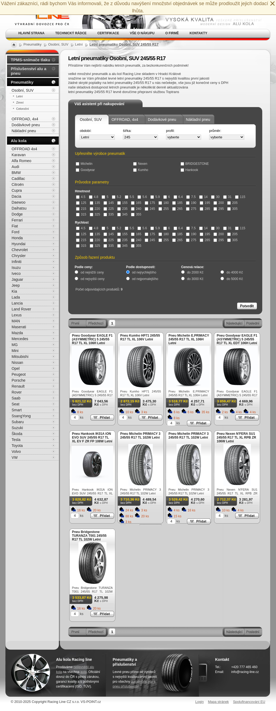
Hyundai (18, 244)
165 (136, 203)
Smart (17, 410)
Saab (16, 398)
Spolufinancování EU (249, 702)
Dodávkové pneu (162, 119)
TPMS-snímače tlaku (30, 59)
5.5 (129, 197)
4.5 (80, 197)
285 (205, 209)
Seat (15, 404)
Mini (15, 350)
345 (122, 214)
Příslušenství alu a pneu (28, 71)
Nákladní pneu (198, 119)
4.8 (93, 197)
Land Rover (21, 309)
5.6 (142, 197)
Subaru (18, 422)
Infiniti (17, 261)
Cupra (17, 190)
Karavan (19, 155)
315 (81, 214)
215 (81, 209)
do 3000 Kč (195, 279)
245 (150, 209)
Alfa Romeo (21, 161)
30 (215, 197)
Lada (16, 297)
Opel (16, 368)
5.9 (155, 197)
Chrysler (19, 256)
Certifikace (108, 33)
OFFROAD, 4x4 (125, 119)
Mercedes (20, 339)
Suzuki (17, 428)
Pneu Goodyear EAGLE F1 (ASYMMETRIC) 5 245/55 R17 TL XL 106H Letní (92, 339)
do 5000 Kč (234, 279)
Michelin (84, 164)
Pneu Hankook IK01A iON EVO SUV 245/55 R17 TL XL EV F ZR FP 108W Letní (92, 437)
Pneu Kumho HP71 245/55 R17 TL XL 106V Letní (140, 337)
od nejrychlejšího (144, 272)
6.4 (178, 197)
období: (85, 131)
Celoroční (22, 108)
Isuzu (16, 267)
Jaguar (17, 279)
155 (122, 203)
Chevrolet (20, 250)
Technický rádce (71, 33)
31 (227, 197)
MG (15, 345)
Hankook (189, 170)
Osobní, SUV (91, 119)
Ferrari (17, 220)
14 (203, 197)
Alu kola (18, 140)
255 (163, 209)
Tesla (16, 439)
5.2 (116, 197)
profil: (170, 131)
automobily (138, 681)
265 (177, 209)
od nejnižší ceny (92, 272)
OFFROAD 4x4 (24, 149)
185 (177, 203)
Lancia (17, 303)
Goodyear (85, 170)
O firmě (172, 33)
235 (122, 209)
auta (83, 672)
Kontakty (198, 33)
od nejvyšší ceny (93, 279)
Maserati (19, 327)
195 (205, 203)
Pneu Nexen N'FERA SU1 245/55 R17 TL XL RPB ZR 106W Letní (236, 437)
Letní (19, 96)
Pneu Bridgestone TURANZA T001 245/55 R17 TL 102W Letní (89, 535)
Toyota (17, 445)
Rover (17, 392)
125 (81, 203)
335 (109, 214)
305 (232, 209)
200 (218, 203)
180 (163, 203)
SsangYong (21, 416)
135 (95, 203)
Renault (18, 386)
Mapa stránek (218, 702)
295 (218, 209)
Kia (14, 291)
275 (191, 209)
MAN (16, 321)
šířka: (127, 131)
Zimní (20, 102)
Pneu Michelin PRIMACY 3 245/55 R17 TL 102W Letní (140, 435)
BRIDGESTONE (195, 164)
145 (109, 203)
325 (95, 214)
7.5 (191, 197)
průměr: (215, 131)
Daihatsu (19, 208)
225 (109, 209)
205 (232, 203)
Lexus (17, 315)
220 (95, 209)
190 (191, 203)
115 (240, 197)
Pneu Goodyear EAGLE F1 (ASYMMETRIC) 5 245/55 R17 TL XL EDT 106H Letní (237, 339)
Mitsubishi (20, 356)
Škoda (17, 434)
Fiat (15, 226)
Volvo (16, 451)
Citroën (18, 184)
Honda (17, 238)
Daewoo (18, 202)
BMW (16, 172)
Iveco (16, 273)
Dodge (17, 214)
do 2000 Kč (195, 272)
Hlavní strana (31, 33)
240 (136, 209)
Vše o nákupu (142, 33)
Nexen (140, 164)
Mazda (17, 333)
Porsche (18, 380)
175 (150, 203)
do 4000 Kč (234, 272)
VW (15, 457)
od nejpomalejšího (145, 279)
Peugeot (19, 374)
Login (199, 702)
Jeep (16, 285)
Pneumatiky (22, 82)
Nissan (17, 362)
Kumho (140, 170)
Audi (15, 167)
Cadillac (18, 178)
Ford (15, 232)
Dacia (16, 196)
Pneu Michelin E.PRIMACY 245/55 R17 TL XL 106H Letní (188, 339)
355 (136, 214)
